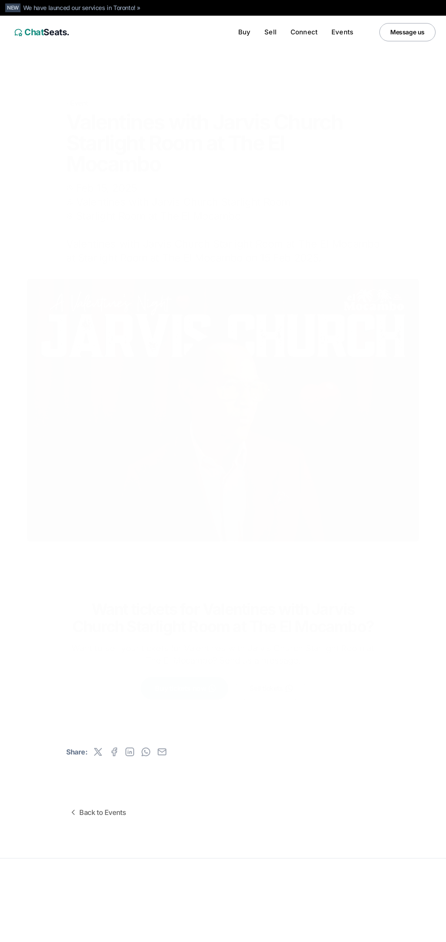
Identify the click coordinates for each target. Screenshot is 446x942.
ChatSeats (31, 881)
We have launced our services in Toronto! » (82, 7)
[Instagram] (409, 929)
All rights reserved (34, 895)
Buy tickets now (185, 681)
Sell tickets (271, 681)
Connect (304, 32)
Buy (244, 32)
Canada (66, 929)
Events (342, 32)
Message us (407, 32)
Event (79, 89)
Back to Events (97, 812)
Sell (270, 32)
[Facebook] (427, 929)
